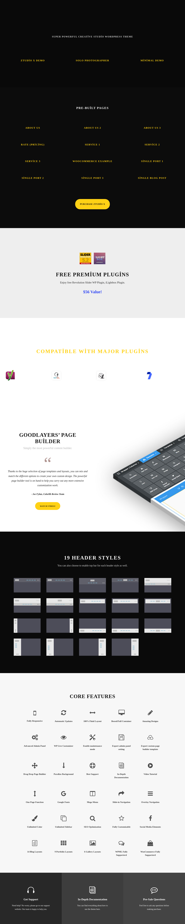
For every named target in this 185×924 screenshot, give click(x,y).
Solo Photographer (92, 60)
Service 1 (92, 144)
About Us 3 (152, 127)
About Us (32, 127)
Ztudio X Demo (33, 60)
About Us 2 (92, 127)
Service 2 (152, 144)
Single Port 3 (92, 178)
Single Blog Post (152, 178)
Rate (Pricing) (33, 144)
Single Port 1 (152, 161)
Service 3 (32, 161)
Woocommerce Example (92, 161)
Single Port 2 (33, 178)
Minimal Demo (152, 60)
